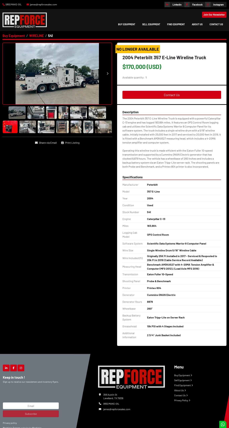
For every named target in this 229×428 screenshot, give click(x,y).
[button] (127, 24)
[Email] (31, 405)
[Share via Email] (46, 142)
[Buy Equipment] (14, 36)
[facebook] (194, 4)
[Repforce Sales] (131, 376)
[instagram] (215, 4)
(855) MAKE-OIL (14, 4)
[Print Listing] (70, 142)
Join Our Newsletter (214, 14)
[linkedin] (174, 4)
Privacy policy (10, 422)
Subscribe (31, 413)
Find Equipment (176, 24)
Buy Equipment (126, 24)
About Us (197, 24)
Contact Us (216, 24)
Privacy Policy (181, 400)
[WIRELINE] (36, 36)
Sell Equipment (151, 24)
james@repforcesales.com (43, 4)
